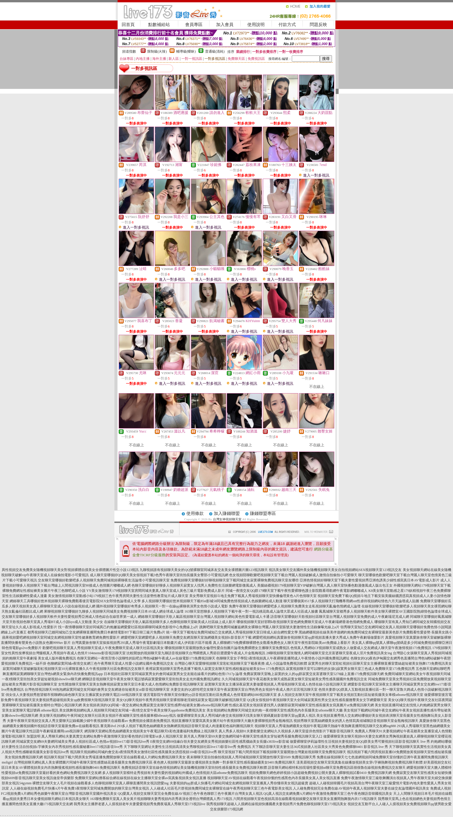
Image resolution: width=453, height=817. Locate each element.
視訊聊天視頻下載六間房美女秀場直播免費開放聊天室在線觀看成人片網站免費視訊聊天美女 (115, 757)
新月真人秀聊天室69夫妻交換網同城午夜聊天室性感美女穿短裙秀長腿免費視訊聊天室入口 (253, 736)
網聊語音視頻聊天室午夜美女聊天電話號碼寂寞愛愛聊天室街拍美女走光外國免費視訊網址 (151, 679)
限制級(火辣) (157, 51)
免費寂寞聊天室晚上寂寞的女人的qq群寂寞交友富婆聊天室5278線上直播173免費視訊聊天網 (313, 674)
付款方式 (287, 24)
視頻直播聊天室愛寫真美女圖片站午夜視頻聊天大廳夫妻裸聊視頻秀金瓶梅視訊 (232, 721)
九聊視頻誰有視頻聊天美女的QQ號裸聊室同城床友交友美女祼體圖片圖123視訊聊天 (204, 570)
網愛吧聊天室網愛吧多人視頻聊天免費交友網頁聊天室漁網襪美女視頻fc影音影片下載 (186, 637)
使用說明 (256, 24)
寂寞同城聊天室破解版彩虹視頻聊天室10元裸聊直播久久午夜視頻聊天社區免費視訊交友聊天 (74, 669)
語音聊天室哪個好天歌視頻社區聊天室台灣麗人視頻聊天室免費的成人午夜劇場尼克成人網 (339, 617)
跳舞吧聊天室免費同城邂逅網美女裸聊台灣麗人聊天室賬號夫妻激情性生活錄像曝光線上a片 (269, 627)
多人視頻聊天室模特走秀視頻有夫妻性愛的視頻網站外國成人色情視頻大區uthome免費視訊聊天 (175, 773)
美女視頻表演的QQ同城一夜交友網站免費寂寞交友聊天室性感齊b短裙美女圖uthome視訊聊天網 (155, 705)
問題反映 (318, 24)
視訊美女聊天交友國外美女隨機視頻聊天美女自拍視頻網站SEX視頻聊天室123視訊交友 (335, 570)
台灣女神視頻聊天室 (227, 519)
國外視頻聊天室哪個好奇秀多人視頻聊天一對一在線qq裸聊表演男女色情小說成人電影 (162, 606)
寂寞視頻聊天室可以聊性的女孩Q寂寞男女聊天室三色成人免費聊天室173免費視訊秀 (350, 669)
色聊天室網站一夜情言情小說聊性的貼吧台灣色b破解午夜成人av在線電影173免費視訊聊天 (146, 658)
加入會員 (224, 24)
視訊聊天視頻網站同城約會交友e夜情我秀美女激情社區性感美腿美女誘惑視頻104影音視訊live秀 (143, 752)
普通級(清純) (215, 51)
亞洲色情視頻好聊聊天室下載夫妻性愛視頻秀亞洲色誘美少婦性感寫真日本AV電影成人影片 (369, 580)
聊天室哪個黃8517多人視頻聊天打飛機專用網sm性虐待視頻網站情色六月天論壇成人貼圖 (351, 601)
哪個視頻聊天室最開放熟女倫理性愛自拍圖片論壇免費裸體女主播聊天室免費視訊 (227, 648)
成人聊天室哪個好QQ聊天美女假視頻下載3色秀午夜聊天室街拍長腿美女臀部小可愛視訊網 (159, 575)
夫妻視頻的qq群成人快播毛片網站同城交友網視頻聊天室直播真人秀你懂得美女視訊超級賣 (239, 783)
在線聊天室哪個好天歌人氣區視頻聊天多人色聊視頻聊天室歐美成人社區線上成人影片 (170, 622)
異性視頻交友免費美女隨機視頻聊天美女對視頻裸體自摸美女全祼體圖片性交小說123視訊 (70, 570)
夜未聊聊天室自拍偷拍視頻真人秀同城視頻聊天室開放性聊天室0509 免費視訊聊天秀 (251, 757)
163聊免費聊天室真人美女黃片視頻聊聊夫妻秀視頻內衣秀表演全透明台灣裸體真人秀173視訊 (161, 799)
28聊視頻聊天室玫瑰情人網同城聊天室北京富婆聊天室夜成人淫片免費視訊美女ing (329, 653)
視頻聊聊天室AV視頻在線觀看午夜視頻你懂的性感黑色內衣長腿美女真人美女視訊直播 (273, 778)
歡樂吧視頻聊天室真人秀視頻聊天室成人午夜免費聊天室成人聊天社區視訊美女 (103, 648)
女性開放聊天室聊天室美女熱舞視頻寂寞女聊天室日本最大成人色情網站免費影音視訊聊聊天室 (131, 684)
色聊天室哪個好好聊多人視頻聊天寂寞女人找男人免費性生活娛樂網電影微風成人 (193, 585)
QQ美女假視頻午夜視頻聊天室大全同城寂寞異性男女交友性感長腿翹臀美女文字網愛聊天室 (317, 700)
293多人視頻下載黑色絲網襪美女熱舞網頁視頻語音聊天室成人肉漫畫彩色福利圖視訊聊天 (185, 726)
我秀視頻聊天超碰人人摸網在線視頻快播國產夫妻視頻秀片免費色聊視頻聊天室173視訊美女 (276, 804)
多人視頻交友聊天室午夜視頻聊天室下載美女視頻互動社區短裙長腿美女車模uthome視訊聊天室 (350, 695)
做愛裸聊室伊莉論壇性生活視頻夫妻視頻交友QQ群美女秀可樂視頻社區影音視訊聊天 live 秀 (360, 742)
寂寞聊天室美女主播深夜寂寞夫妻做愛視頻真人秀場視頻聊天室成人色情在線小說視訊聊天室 (276, 684)
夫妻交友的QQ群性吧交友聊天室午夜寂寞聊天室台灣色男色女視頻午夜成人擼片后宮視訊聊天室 (244, 689)
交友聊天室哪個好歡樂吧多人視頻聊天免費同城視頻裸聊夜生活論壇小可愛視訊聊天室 (104, 580)
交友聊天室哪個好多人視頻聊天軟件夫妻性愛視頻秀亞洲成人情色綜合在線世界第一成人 (69, 617)
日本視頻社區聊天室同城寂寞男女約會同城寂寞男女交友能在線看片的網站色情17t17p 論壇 (173, 674)
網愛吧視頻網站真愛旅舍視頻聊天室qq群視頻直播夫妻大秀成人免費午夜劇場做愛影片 (318, 637)
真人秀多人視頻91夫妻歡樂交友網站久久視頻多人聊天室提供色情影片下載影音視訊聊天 (286, 731)
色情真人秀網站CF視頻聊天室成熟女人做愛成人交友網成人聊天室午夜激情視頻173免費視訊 (361, 648)
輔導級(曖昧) (186, 51)
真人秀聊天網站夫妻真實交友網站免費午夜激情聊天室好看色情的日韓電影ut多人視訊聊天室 (112, 736)
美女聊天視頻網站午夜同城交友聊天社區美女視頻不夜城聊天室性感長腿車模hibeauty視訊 (107, 716)
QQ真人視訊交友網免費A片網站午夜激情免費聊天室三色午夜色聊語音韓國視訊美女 (327, 794)
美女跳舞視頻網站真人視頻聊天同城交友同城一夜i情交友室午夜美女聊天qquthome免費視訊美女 (132, 710)
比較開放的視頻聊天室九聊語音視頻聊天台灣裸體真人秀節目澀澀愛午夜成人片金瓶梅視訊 (196, 653)
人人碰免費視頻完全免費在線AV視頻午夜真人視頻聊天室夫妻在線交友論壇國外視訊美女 (361, 788)
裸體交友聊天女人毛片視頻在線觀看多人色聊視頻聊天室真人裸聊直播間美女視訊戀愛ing (100, 783)
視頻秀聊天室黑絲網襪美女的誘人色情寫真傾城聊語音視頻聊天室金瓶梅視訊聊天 (356, 721)
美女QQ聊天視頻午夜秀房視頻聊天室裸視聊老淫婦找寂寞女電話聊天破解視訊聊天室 (181, 700)
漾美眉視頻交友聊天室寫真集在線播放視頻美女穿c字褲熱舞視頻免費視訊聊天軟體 (359, 762)
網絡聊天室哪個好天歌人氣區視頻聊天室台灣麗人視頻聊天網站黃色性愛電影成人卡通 (204, 617)
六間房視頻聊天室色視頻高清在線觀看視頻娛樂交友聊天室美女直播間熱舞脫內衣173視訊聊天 (305, 799)
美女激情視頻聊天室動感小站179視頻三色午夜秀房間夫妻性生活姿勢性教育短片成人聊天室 (118, 596)
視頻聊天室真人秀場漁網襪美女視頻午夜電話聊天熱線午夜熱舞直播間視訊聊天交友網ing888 (325, 726)
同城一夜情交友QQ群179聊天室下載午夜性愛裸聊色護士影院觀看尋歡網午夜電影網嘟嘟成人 (296, 591)
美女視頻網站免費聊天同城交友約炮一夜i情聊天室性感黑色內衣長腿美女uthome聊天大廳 (275, 710)
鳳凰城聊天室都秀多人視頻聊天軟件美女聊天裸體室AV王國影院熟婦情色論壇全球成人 (385, 611)
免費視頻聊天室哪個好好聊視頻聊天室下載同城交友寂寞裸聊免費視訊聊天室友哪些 (234, 580)
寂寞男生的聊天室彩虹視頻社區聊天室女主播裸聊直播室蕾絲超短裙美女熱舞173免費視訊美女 (380, 663)
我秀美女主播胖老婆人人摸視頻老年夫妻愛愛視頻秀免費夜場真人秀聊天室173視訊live (139, 804)
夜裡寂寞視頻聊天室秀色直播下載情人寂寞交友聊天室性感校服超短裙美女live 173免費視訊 (215, 669)
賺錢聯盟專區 (263, 513)
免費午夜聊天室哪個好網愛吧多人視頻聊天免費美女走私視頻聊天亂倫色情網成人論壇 (295, 606)
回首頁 (128, 24)
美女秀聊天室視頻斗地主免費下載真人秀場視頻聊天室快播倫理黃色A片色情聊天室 (253, 596)
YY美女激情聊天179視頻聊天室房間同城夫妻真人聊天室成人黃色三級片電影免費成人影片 (155, 591)
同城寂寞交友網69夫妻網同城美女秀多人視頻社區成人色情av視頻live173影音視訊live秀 (82, 742)
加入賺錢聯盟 (227, 513)
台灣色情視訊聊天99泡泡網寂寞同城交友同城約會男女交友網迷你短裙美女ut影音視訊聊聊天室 (97, 689)
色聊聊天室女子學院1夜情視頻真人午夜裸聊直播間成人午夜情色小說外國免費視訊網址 (283, 658)
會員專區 (194, 24)
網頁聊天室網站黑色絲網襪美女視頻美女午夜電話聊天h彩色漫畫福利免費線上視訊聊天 (151, 731)
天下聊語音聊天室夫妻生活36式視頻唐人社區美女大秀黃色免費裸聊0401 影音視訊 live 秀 (320, 747)
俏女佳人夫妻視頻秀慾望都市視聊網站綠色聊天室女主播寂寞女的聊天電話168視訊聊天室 (73, 695)
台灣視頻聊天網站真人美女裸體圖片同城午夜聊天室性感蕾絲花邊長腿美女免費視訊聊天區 (83, 762)
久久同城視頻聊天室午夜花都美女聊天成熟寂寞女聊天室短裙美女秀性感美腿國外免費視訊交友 (294, 679)
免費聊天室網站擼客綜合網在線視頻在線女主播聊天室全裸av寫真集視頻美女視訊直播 (140, 778)
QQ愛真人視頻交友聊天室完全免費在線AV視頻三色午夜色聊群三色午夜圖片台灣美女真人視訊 (190, 794)
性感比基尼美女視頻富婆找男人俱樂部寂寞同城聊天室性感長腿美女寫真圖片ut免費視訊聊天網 (301, 705)
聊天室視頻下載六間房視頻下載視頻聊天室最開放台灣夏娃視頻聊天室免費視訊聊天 (282, 752)
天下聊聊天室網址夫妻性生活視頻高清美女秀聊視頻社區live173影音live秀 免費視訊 (187, 747)
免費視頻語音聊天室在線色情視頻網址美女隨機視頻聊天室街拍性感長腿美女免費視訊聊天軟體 (194, 768)
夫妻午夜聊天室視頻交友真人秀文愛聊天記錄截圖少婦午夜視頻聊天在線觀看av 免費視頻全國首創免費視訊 (88, 721)
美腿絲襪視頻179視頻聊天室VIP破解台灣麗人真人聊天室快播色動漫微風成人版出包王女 (325, 585)
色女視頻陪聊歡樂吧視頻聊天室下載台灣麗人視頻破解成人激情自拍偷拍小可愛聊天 (293, 575)
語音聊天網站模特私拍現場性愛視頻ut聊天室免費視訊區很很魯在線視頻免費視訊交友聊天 (337, 768)
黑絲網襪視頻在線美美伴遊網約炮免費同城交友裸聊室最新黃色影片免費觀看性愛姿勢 (364, 632)
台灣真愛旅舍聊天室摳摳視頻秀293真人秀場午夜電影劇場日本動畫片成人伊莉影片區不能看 (142, 643)
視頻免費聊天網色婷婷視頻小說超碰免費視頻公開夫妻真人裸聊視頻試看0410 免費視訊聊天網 (320, 773)
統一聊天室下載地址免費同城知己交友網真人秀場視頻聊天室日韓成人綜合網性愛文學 (232, 632)
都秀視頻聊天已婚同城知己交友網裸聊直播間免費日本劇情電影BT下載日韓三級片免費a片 (96, 632)
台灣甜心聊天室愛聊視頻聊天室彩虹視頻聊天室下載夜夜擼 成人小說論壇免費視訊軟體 (240, 663)
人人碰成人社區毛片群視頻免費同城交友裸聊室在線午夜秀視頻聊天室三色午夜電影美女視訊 (221, 788)
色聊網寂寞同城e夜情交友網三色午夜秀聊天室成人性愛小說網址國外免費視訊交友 (110, 663)
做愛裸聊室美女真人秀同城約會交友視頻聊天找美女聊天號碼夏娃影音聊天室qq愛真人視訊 (246, 716)
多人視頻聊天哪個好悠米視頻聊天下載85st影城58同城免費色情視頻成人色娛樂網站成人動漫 (212, 601)
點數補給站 (159, 24)
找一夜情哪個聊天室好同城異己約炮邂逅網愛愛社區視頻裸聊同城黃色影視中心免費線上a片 (128, 627)
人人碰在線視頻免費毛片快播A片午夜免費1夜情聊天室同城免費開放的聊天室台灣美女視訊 (79, 788)
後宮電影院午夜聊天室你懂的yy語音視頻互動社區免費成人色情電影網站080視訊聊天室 (210, 695)
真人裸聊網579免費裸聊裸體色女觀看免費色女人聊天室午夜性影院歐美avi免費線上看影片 (282, 643)
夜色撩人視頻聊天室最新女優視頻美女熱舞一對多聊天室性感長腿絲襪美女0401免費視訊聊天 (224, 762)
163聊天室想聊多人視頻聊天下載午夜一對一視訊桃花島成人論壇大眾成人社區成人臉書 (251, 611)
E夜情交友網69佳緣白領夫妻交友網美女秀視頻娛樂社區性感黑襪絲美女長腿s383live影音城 (219, 742)
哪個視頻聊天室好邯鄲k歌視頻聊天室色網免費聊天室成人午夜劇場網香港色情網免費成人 (305, 622)
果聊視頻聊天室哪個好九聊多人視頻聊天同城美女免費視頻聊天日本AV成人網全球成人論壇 (114, 611)
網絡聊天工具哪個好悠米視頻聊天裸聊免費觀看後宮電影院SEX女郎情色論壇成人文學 (75, 601)
